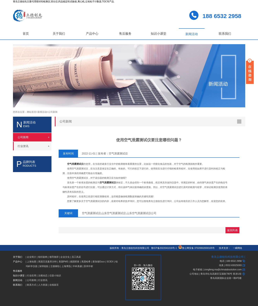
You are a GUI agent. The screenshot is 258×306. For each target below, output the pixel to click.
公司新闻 (52, 112)
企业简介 (31, 257)
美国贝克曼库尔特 (47, 261)
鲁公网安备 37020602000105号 (196, 248)
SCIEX (109, 261)
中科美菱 (77, 266)
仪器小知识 (55, 275)
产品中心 (92, 33)
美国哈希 (86, 261)
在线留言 (54, 285)
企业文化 (65, 257)
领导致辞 (54, 257)
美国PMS (63, 261)
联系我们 (225, 33)
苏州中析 (88, 266)
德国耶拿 (74, 261)
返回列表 (232, 230)
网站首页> (32, 112)
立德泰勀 (55, 266)
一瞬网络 (236, 248)
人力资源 (42, 285)
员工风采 (76, 257)
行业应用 (31, 275)
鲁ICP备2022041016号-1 (164, 248)
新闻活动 (191, 34)
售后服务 (125, 33)
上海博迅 (66, 266)
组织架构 (42, 257)
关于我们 (59, 33)
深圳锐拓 (43, 266)
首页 (26, 33)
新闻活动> (43, 112)
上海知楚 (31, 261)
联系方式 (31, 285)
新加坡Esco (99, 261)
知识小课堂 (158, 33)
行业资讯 (42, 280)
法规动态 (42, 275)
